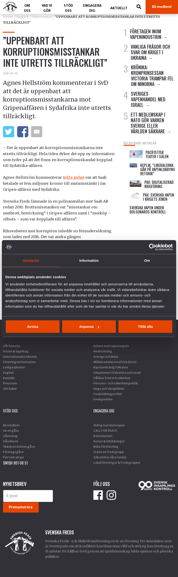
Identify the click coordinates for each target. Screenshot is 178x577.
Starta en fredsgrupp (108, 452)
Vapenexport (42, 17)
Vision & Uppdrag (15, 351)
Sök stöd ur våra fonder (110, 457)
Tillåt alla (145, 326)
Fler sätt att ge (13, 457)
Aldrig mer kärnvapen (109, 425)
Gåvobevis (10, 441)
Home (8, 17)
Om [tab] (147, 260)
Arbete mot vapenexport (111, 346)
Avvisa (32, 326)
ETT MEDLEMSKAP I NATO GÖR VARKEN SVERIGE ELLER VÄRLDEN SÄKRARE (148, 123)
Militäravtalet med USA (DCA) (114, 362)
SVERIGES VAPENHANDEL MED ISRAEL (148, 99)
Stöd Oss (68, 8)
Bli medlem (11, 425)
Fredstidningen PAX (107, 394)
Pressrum (10, 383)
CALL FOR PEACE (105, 430)
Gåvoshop (10, 436)
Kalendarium (102, 436)
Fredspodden (103, 399)
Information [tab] (89, 260)
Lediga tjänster (14, 367)
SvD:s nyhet (73, 177)
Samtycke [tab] (31, 260)
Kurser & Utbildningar (109, 441)
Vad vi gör (47, 8)
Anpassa (89, 326)
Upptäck (22, 17)
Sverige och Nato (105, 356)
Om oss (27, 8)
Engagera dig (92, 8)
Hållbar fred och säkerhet (111, 378)
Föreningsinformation (19, 362)
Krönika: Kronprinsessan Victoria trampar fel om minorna (152, 75)
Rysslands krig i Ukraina (110, 367)
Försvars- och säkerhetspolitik (115, 383)
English (8, 372)
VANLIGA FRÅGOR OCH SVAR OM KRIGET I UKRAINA (150, 52)
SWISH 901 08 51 (15, 463)
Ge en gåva (11, 430)
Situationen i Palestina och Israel (117, 372)
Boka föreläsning (105, 446)
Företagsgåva (13, 452)
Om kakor (10, 388)
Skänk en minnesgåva (19, 446)
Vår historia (11, 346)
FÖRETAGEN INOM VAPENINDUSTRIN (145, 34)
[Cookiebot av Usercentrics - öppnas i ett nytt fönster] (152, 246)
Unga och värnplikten (108, 388)
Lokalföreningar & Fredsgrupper (116, 462)
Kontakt (8, 378)
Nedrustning (102, 351)
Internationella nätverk (20, 356)
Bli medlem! (162, 7)
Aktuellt (118, 8)
